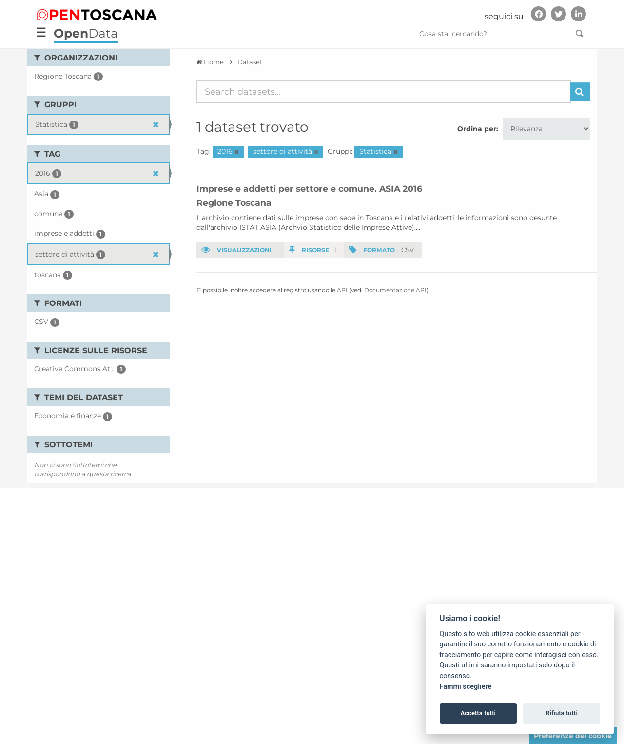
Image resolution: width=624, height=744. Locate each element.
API (342, 290)
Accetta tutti (478, 713)
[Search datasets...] (383, 91)
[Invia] (580, 91)
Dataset (249, 62)
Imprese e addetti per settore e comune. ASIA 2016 (309, 188)
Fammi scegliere (466, 687)
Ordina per (476, 128)
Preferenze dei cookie (573, 735)
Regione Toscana (234, 203)
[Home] (210, 62)
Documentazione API (395, 290)
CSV (407, 250)
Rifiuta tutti (562, 713)
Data (86, 33)
